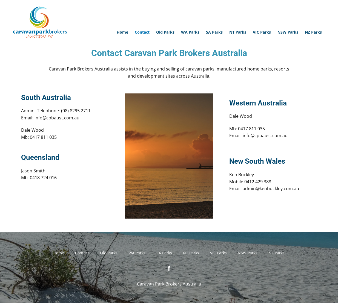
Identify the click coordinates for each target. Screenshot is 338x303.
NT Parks (237, 32)
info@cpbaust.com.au (57, 118)
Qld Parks (165, 32)
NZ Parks (313, 32)
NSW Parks (287, 32)
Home (122, 32)
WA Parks (190, 32)
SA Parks (214, 32)
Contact (142, 32)
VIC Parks (262, 32)
